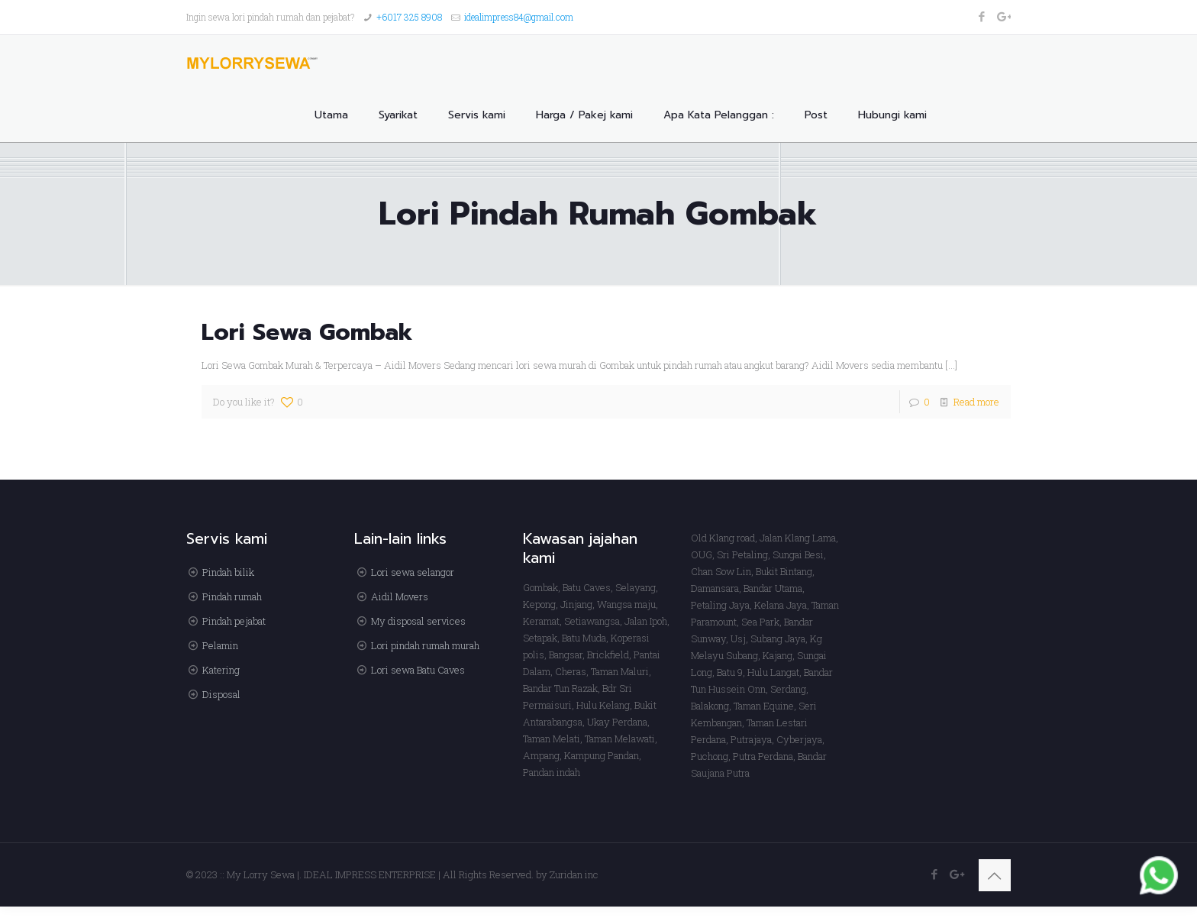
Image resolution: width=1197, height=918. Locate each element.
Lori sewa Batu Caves (418, 670)
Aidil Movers (399, 596)
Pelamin (220, 645)
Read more (976, 402)
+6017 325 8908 (409, 17)
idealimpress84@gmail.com (518, 17)
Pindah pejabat (234, 621)
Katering (221, 670)
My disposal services (418, 621)
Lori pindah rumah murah (425, 645)
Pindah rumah (232, 596)
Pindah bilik (228, 572)
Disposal (221, 694)
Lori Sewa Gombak (307, 332)
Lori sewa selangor (412, 572)
